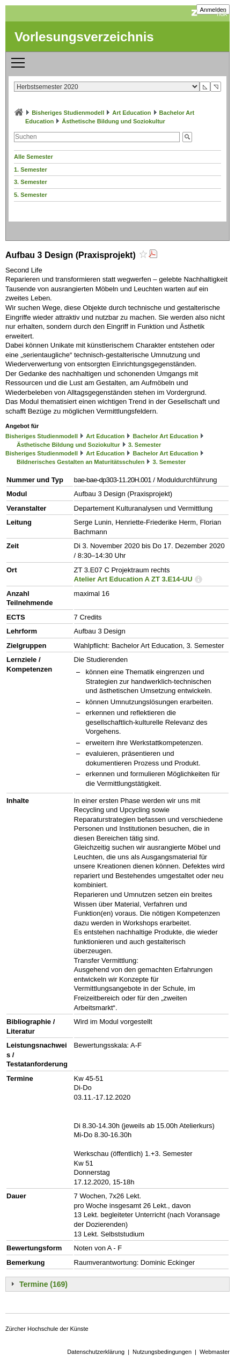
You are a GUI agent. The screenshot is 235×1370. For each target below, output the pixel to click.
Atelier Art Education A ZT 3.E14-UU (133, 579)
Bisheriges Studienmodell (68, 112)
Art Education (131, 112)
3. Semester (30, 182)
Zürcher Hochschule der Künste (47, 1328)
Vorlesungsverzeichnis (84, 37)
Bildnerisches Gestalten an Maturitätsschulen (80, 462)
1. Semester (30, 169)
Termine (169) (43, 1284)
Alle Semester (33, 156)
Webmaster (215, 1352)
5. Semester (30, 194)
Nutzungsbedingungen (162, 1352)
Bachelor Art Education (165, 436)
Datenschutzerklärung (95, 1352)
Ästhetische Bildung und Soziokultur (113, 121)
